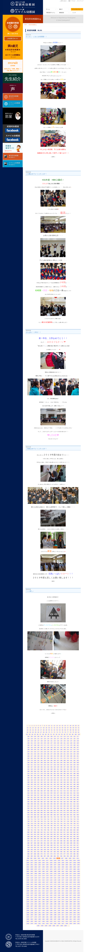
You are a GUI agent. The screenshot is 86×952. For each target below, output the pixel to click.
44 (33, 730)
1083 (31, 871)
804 (74, 830)
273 (65, 758)
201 (38, 749)
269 (51, 758)
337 (65, 767)
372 (74, 771)
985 (38, 856)
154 (41, 743)
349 (51, 769)
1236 (28, 895)
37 (67, 727)
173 (51, 745)
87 (40, 734)
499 (71, 788)
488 (35, 788)
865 (65, 838)
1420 (35, 923)
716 (48, 819)
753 (65, 823)
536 (35, 795)
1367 (47, 914)
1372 (67, 914)
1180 (28, 886)
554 (41, 797)
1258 (59, 897)
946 (68, 849)
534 (28, 795)
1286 (59, 901)
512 (61, 790)
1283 (47, 901)
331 (45, 767)
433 (65, 780)
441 (38, 782)
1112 (35, 875)
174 (55, 745)
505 (38, 790)
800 (61, 830)
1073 (47, 869)
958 (55, 851)
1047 (55, 864)
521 (38, 793)
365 (51, 771)
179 (71, 745)
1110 (28, 875)
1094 (74, 871)
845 (51, 836)
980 (74, 854)
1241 (47, 895)
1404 (28, 921)
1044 (43, 864)
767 (58, 825)
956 (48, 851)
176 (61, 745)
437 (78, 780)
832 (61, 834)
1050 (67, 864)
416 (61, 777)
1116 (51, 875)
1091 (63, 871)
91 (51, 734)
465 (65, 784)
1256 (51, 897)
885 (78, 840)
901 (78, 843)
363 (45, 771)
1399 (63, 919)
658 (68, 810)
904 (35, 845)
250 (41, 756)
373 (78, 771)
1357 (63, 912)
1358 (67, 912)
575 (58, 799)
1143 (47, 880)
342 (28, 769)
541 (51, 795)
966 (28, 854)
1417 (78, 921)
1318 (74, 906)
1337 (39, 910)
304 (61, 762)
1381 (47, 917)
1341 (55, 910)
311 (32, 764)
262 (28, 758)
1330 (67, 908)
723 (71, 819)
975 (58, 854)
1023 (70, 860)
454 (28, 784)
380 (48, 773)
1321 (31, 908)
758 (28, 825)
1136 (74, 877)
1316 (67, 906)
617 (38, 806)
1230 (59, 893)
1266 (35, 899)
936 (35, 849)
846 (55, 836)
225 (65, 751)
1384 (59, 917)
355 (71, 769)
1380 (43, 917)
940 (48, 849)
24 (33, 727)
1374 (74, 914)
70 (49, 732)
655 (58, 810)
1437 (57, 925)
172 (48, 745)
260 (74, 756)
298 (41, 762)
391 (32, 775)
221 (51, 751)
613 (78, 804)
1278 (28, 901)
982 (28, 856)
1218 (67, 890)
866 (68, 838)
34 (59, 727)
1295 (39, 904)
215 (32, 751)
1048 (59, 864)
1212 (43, 890)
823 (32, 834)
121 (38, 738)
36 (65, 727)
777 (38, 827)
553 (38, 797)
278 (28, 760)
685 (51, 814)
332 (48, 767)
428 (48, 780)
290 (68, 760)
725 (78, 819)
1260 (67, 897)
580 (74, 799)
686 (55, 814)
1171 (47, 884)
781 (51, 827)
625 (65, 806)
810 (41, 832)
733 (51, 821)
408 (35, 777)
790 (28, 830)
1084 (35, 871)
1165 (78, 882)
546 (68, 795)
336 (61, 767)
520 (35, 793)
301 (51, 762)
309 (78, 762)
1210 (35, 890)
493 (51, 788)
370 (68, 771)
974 (55, 854)
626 (68, 806)
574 (55, 799)
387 (71, 773)
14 (59, 725)
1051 (70, 864)
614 (28, 806)
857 (38, 838)
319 (58, 764)
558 (55, 797)
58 (70, 730)
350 (55, 769)
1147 (63, 880)
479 (58, 786)
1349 (31, 912)
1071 (39, 869)
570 (41, 799)
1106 (67, 873)
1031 (47, 862)
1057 (39, 867)
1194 (28, 888)
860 (48, 838)
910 (55, 845)
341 (78, 767)
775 (32, 827)
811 (45, 832)
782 (55, 827)
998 (28, 858)
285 (51, 760)
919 (32, 847)
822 (28, 834)
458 (41, 784)
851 (71, 836)
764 (48, 825)
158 (55, 743)
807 (32, 832)
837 (78, 834)
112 (61, 736)
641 (65, 808)
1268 (43, 899)
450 (68, 782)
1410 (51, 921)
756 (74, 823)
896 (61, 843)
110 (55, 736)
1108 (74, 873)
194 (68, 747)
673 (65, 812)
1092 (67, 871)
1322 (35, 908)
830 (55, 834)
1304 (74, 904)
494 (55, 788)
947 (71, 849)
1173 (55, 884)
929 (65, 847)
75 (62, 732)
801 (65, 830)
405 (78, 775)
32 (54, 727)
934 (28, 849)
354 (68, 769)
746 (41, 823)
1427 (63, 923)
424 (35, 780)
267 (45, 758)
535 (32, 795)
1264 (28, 899)
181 (78, 745)
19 (73, 725)
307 (71, 762)
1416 (74, 921)
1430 (74, 923)
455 (32, 784)
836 (74, 834)
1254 (43, 897)
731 (45, 821)
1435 (50, 925)
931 (71, 847)
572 (48, 799)
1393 (39, 919)
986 (41, 856)
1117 (55, 875)
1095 (78, 871)
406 (28, 777)
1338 (43, 910)
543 (58, 795)
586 (41, 801)
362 (41, 771)
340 (74, 767)
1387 (70, 917)
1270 (51, 899)
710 (28, 819)
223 (58, 751)
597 (78, 801)
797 (51, 830)
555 (45, 797)
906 (41, 845)
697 (38, 817)
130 (68, 738)
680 (35, 814)
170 (41, 745)
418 (68, 777)
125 (51, 738)
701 (51, 817)
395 (45, 775)
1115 (47, 875)
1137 (78, 877)
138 (41, 740)
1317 (70, 906)
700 (48, 817)
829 (51, 834)
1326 (51, 908)
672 (61, 812)
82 (27, 734)
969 (38, 854)
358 (28, 771)
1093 (70, 871)
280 (35, 760)
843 (45, 836)
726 (28, 821)
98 (69, 734)
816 (61, 832)
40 (75, 727)
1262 (74, 897)
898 (68, 843)
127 (58, 738)
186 (41, 747)
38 (70, 727)
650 (41, 810)
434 (68, 780)
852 (74, 836)
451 (71, 782)
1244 (59, 895)
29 (46, 727)
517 (78, 790)
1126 (35, 877)
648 (35, 810)
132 (74, 738)
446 (55, 782)
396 (48, 775)
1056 (35, 867)
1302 (67, 904)
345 (38, 769)
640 (61, 808)
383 (58, 773)
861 (51, 838)
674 (68, 812)
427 (45, 780)
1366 (43, 914)
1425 (55, 923)
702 (55, 817)
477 (51, 786)
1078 (67, 869)
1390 (28, 919)
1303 (70, 904)
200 (35, 749)
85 (35, 734)
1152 (28, 882)
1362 (28, 914)
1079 (70, 869)
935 (32, 849)
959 (58, 851)
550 (28, 797)
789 (78, 827)
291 (71, 760)
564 (74, 797)
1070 (35, 869)
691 (71, 814)
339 (71, 767)
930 (68, 847)
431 (58, 780)
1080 (74, 869)
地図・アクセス (71, 0)
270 (55, 758)
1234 (74, 893)
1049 (63, 864)
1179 (78, 884)
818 (68, 832)
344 (35, 769)
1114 (43, 875)
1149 (70, 880)
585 (38, 801)
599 (32, 804)
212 (74, 749)
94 (59, 734)
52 (54, 730)
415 (58, 777)
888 (35, 843)
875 (45, 840)
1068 (28, 869)
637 (51, 808)
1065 (70, 867)
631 (32, 808)
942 (55, 849)
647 (32, 810)
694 (28, 817)
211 (71, 749)
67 (41, 732)
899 (71, 843)
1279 (31, 901)
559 (58, 797)
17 (67, 725)
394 (41, 775)
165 (78, 743)
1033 (55, 862)
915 (71, 845)
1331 (70, 908)
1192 (74, 886)
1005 (54, 858)
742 (28, 823)
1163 (70, 882)
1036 (67, 862)
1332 (74, 908)
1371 (63, 914)
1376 (28, 917)
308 (74, 762)
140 (48, 740)
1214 (51, 890)
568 (35, 799)
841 (38, 836)
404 (74, 775)
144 (61, 740)
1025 (78, 860)
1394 (43, 919)
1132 (59, 877)
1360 (74, 912)
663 (32, 812)
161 (65, 743)
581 (78, 799)
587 (45, 801)
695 (32, 817)
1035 (63, 862)
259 (71, 756)
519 (32, 793)
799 (58, 830)
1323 (39, 908)
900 (74, 843)
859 (45, 838)
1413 (63, 921)
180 (74, 745)
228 (74, 751)
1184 (43, 886)
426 (41, 780)
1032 (51, 862)
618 (41, 806)
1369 (55, 914)
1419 (31, 923)
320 (61, 764)
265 (38, 758)
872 (35, 840)
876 (48, 840)
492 (48, 788)
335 (58, 767)
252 (48, 756)
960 (61, 851)
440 (35, 782)
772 (74, 825)
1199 (47, 888)
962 (68, 851)
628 (74, 806)
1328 (59, 908)
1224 (35, 893)
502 (28, 790)
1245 (63, 895)
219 (45, 751)
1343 (63, 910)
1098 (35, 873)
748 (48, 823)
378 (41, 773)
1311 (47, 906)
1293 (31, 904)
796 (48, 830)
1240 (43, 895)
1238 (35, 895)
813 (51, 832)
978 (68, 854)
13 (57, 725)
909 (51, 845)
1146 (59, 880)
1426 (59, 923)
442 (41, 782)
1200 (51, 888)
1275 (70, 899)
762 (41, 825)
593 (65, 801)
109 (51, 736)
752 (61, 823)
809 (38, 832)
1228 (51, 893)
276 (74, 758)
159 (58, 743)
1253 (39, 897)
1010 (74, 858)
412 (48, 777)
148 (74, 740)
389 (78, 773)
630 (28, 808)
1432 (38, 925)
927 (58, 847)
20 (75, 725)
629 (78, 806)
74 (59, 732)
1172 (51, 884)
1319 (78, 906)
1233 (70, 893)
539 (45, 795)
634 (41, 808)
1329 (63, 908)
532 (74, 793)
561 (65, 797)
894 (55, 843)
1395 (47, 919)
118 (28, 738)
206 (55, 749)
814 (55, 832)
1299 (55, 904)
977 (65, 854)
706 (68, 817)
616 (35, 806)
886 (28, 843)
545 (65, 795)
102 (28, 736)
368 (61, 771)
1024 (74, 860)
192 (61, 747)
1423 (47, 923)
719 (58, 819)
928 (61, 847)
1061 (55, 867)
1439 (65, 925)
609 (65, 804)
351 (58, 769)
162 (68, 743)
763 (45, 825)
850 (68, 836)
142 (55, 740)
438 (28, 782)
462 (55, 784)
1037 (70, 862)
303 (58, 762)
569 (38, 799)
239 (58, 754)
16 (65, 725)
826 (41, 834)
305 (65, 762)
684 (48, 814)
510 (55, 790)
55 (62, 730)
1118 (59, 875)
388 (74, 773)
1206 (74, 888)
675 (71, 812)
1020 (59, 860)
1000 (35, 858)
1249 (78, 895)
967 (32, 854)
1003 (46, 858)
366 (55, 771)
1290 (74, 901)
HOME (25, 24)
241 (65, 754)
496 (61, 788)
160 (61, 743)
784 (61, 827)
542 (55, 795)
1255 (47, 897)
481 (65, 786)
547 (71, 795)
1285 (55, 901)
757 (78, 823)
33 (57, 727)
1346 (74, 910)
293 (78, 760)
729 (38, 821)
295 (32, 762)
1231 (63, 893)
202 (41, 749)
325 (78, 764)
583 (32, 801)
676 (74, 812)
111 (58, 736)
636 (48, 808)
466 (68, 784)
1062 (59, 867)
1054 (28, 867)
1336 (35, 910)
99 (72, 734)
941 (51, 849)
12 (54, 725)
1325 (47, 908)
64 (33, 732)
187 (45, 747)
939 (45, 849)
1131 (55, 877)
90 (48, 734)
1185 (47, 886)
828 (48, 834)
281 (38, 760)
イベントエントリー (77, 9)
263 (32, 758)
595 (71, 801)
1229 (55, 893)
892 (48, 843)
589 (51, 801)
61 (78, 730)
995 (71, 856)
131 (71, 738)
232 (35, 754)
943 (58, 849)
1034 (59, 862)
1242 (51, 895)
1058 (43, 867)
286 (55, 760)
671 (58, 812)
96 (64, 734)
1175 (63, 884)
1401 (70, 919)
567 (32, 799)
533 (78, 793)
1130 (51, 877)
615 (32, 806)
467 (71, 784)
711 (32, 819)
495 (58, 788)
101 (79, 734)
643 (71, 808)
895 (58, 843)
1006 (58, 858)
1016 (43, 860)
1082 (28, 871)
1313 (55, 906)
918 (28, 847)
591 (58, 801)
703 (58, 817)
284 (48, 760)
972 (48, 854)
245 (78, 754)
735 (58, 821)
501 (78, 788)
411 (45, 777)
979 (71, 854)
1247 (70, 895)
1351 (39, 912)
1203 (63, 888)
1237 (31, 895)
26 (38, 727)
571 (45, 799)
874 (41, 840)
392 (35, 775)
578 (68, 799)
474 (41, 786)
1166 (28, 884)
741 (78, 821)
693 (78, 814)
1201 (55, 888)
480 (61, 786)
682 (41, 814)
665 (38, 812)
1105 (63, 873)
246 (28, 756)
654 (55, 810)
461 (51, 784)
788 (74, 827)
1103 (55, 873)
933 (78, 847)
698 (41, 817)
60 (75, 730)
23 (30, 727)
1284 (51, 901)
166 (28, 745)
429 (51, 780)
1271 (55, 899)
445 (51, 782)
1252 (35, 897)
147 (71, 740)
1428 (67, 923)
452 (74, 782)
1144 (51, 880)
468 (74, 784)
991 (58, 856)
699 (45, 817)
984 (35, 856)
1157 (47, 882)
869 (78, 838)
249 (38, 756)
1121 (70, 875)
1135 (70, 877)
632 (35, 808)
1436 (54, 925)
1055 (31, 867)
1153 (31, 882)
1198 (43, 888)
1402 (74, 919)
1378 (35, 917)
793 (38, 830)
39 (73, 727)
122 (41, 738)
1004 (50, 858)
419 (71, 777)
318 (55, 764)
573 (51, 799)
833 (65, 834)
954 (41, 851)
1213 (47, 890)
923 (45, 847)
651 (45, 810)
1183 (39, 886)
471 (32, 786)
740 (74, 821)
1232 (67, 893)
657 (65, 810)
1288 (67, 901)
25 (35, 727)
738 (68, 821)
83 (29, 734)
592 (61, 801)
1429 (70, 923)
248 (35, 756)
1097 (31, 873)
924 (48, 847)
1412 (59, 921)
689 (65, 814)
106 (41, 736)
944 (61, 849)
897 (65, 843)
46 (38, 730)
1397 (55, 919)
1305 (78, 904)
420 (74, 777)
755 (71, 823)
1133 (63, 877)
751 (58, 823)
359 (32, 771)
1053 (78, 864)
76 (65, 732)
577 (65, 799)
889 (38, 843)
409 (38, 777)
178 (68, 745)
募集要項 (64, 12)
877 (51, 840)
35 (62, 727)
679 (32, 814)
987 (45, 856)
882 (68, 840)
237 (51, 754)
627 (71, 806)
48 (43, 730)
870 (28, 840)
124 (48, 738)
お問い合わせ (63, 0)
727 (32, 821)
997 (78, 856)
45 (35, 730)
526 (55, 793)
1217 (63, 890)
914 (68, 845)
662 (28, 812)
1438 (61, 925)
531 (71, 793)
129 (65, 738)
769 (65, 825)
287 (58, 760)
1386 (67, 917)
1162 (67, 882)
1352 (43, 912)
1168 (35, 884)
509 (51, 790)
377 (38, 773)
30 (49, 727)
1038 (74, 862)
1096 (28, 873)
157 (51, 743)
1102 (51, 873)
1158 (51, 882)
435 (71, 780)
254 (55, 756)
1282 (43, 901)
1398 (59, 919)
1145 (55, 880)
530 (68, 793)
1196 (35, 888)
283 (45, 760)
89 (45, 734)
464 (61, 784)
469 (78, 784)
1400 (67, 919)
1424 (51, 923)
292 (74, 760)
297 (38, 762)
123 (45, 738)
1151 (78, 880)
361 (38, 771)
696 (35, 817)
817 (65, 832)
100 (76, 734)
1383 (55, 917)
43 (30, 730)
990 (55, 856)
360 (35, 771)
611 (71, 804)
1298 (51, 904)
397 (51, 775)
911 (58, 845)
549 (78, 795)
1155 (39, 882)
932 (74, 847)
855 (32, 838)
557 (51, 797)
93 (56, 734)
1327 (55, 908)
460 (48, 784)
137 (38, 740)
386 (68, 773)
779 (45, 827)
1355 (55, 912)
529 (65, 793)
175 (58, 745)
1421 (39, 923)
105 (38, 736)
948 (74, 849)
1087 (47, 871)
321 (65, 764)
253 (51, 756)
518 (28, 793)
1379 (39, 917)
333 (51, 767)
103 (32, 736)
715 (45, 819)
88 (43, 734)
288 (61, 760)
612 (74, 804)
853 (78, 836)
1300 (59, 904)
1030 (43, 862)
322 (68, 764)
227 (71, 751)
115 (71, 736)
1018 (51, 860)
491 (45, 788)
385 (65, 773)
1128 (43, 877)
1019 (55, 860)
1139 (31, 880)
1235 (78, 893)
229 (78, 751)
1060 (51, 867)
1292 (28, 904)
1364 (35, 914)
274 (68, 758)
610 (68, 804)
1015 (39, 860)
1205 (70, 888)
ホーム (51, 9)
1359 (70, 912)
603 (45, 804)
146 (68, 740)
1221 (78, 890)
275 (71, 758)
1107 (70, 873)
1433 (42, 925)
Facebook (13, 129)
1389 (78, 917)
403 (71, 775)
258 (68, 756)
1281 (39, 901)
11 (51, 725)
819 (71, 832)
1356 (59, 912)
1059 (47, 867)
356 (74, 769)
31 (51, 727)
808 (35, 832)
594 (68, 801)
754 (68, 823)
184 (35, 747)
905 (38, 845)
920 (35, 847)
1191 (70, 886)
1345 (70, 910)
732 (48, 821)
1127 (39, 877)
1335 (31, 910)
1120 (67, 875)
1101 (47, 873)
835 (71, 834)
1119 (63, 875)
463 (58, 784)
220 (48, 751)
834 (68, 834)
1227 (47, 893)
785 (65, 827)
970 (41, 854)
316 (48, 764)
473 (38, 786)
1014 (35, 860)
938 (41, 849)
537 (38, 795)
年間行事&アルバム (51, 12)
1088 (51, 871)
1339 (47, 910)
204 (48, 749)
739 (71, 821)
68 (43, 732)
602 (41, 804)
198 (28, 749)
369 (65, 771)
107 (45, 736)
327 (32, 767)
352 (61, 769)
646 (28, 810)
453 (78, 782)
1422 (43, 923)
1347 (78, 910)
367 (58, 771)
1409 (47, 921)
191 (58, 747)
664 (35, 812)
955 (45, 851)
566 (28, 799)
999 (31, 858)
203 (45, 749)
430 (55, 780)
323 (71, 764)
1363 (31, 914)
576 (61, 799)
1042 (35, 864)
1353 (47, 912)
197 (78, 747)
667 (45, 812)
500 (74, 788)
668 (48, 812)
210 (68, 749)
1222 (28, 893)
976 (61, 854)
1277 (78, 899)
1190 (67, 886)
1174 (59, 884)
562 (68, 797)
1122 (74, 875)
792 (35, 830)
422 (28, 780)
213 (78, 749)
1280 (35, 901)
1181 (31, 886)
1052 (74, 864)
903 (32, 845)
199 (32, 749)
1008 (66, 858)
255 (58, 756)
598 (28, 804)
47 (41, 730)
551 (32, 797)
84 (32, 734)
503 (32, 790)
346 (41, 769)
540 (48, 795)
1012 (28, 860)
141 (51, 740)
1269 (47, 899)
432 (61, 780)
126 (55, 738)
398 (55, 775)
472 (35, 786)
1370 (59, 914)
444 (48, 782)
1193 (78, 886)
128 (61, 738)
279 (32, 760)
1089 (55, 871)
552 (35, 797)
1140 (35, 880)
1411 (55, 921)
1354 (51, 912)
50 (49, 730)
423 (32, 780)
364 (48, 771)
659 (71, 810)
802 (68, 830)
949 (78, 849)
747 (45, 823)
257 (65, 756)
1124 (28, 877)
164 (74, 743)
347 (45, 769)
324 (74, 764)
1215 (55, 890)
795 (45, 830)
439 (32, 782)
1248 (74, 895)
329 (38, 767)
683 (45, 814)
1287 (63, 901)
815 (58, 832)
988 (48, 856)
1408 (43, 921)
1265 (31, 899)
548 (74, 795)
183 (32, 747)
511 (58, 790)
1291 (78, 901)
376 (35, 773)
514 (68, 790)
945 (65, 849)
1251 (31, 897)
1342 (59, 910)
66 (38, 732)
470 (28, 786)
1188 (59, 886)
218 (41, 751)
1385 (63, 917)
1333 (78, 908)
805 (78, 830)
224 (61, 751)
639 (58, 808)
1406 (35, 921)
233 (38, 754)
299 (45, 762)
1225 (39, 893)
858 (41, 838)
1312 (51, 906)
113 (65, 736)
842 (41, 836)
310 (28, 764)
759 (32, 825)
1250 (28, 897)
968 (35, 854)
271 (58, 758)
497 (65, 788)
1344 (67, 910)
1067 (78, 867)
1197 (39, 888)
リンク (77, 12)
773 (78, 825)
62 (27, 732)
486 (28, 788)
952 (35, 851)
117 (78, 736)
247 (32, 756)
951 (32, 851)
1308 (35, 906)
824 (35, 834)
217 (38, 751)
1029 (39, 862)
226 (68, 751)
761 (38, 825)
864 (61, 838)
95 (61, 734)
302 (55, 762)
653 (51, 810)
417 (65, 777)
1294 (35, 904)
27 (41, 727)
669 (51, 812)
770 (68, 825)
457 (38, 784)
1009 (70, 858)
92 (53, 734)
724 (74, 819)
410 (41, 777)
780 (48, 827)
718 (55, 819)
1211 (39, 890)
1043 (39, 864)
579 (71, 799)
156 (48, 743)
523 (45, 793)
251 (45, 756)
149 (78, 740)
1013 (31, 860)
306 (68, 762)
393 (38, 775)
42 (27, 730)
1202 (59, 888)
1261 (70, 897)
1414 (67, 921)
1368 (51, 914)
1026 (28, 862)
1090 (59, 871)
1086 (43, 871)
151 (32, 743)
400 (61, 775)
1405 (31, 921)
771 (71, 825)
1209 (31, 890)
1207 (78, 888)
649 (38, 810)
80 (75, 732)
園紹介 (64, 9)
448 (61, 782)
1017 (47, 860)
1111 (31, 875)
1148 (67, 880)
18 (70, 725)
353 (65, 769)
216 (35, 751)
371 (71, 771)
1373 (70, 914)
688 (61, 814)
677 (78, 812)
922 (41, 847)
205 (51, 749)
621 (51, 806)
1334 (28, 910)
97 (67, 734)
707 (71, 817)
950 (28, 851)
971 (45, 854)
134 (28, 740)
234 (41, 754)
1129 (47, 877)
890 (41, 843)
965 (78, 851)
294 (28, 762)
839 (32, 836)
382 (55, 773)
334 (55, 767)
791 (32, 830)
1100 (43, 873)
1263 (78, 897)
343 (32, 769)
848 (61, 836)
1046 (51, 864)
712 (35, 819)
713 (38, 819)
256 (61, 756)
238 (55, 754)
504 (35, 790)
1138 (28, 880)
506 (41, 790)
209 (65, 749)
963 (71, 851)
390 (28, 775)
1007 (62, 858)
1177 (70, 884)
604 (48, 804)
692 (74, 814)
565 (78, 797)
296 (35, 762)
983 (32, 856)
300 (48, 762)
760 (35, 825)
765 (51, 825)
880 (61, 840)
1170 (43, 884)
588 (48, 801)
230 (28, 754)
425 (38, 780)
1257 (55, 897)
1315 (63, 906)
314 (41, 764)
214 (28, 751)
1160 (59, 882)
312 (35, 764)
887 (32, 843)
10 (49, 725)
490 (41, 788)
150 (28, 743)
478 (55, 786)
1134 (67, 877)
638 (55, 808)
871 (32, 840)
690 (68, 814)
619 (45, 806)
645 (78, 808)
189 (51, 747)
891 (45, 843)
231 (32, 754)
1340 (51, 910)
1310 (43, 906)
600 (35, 804)
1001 (39, 858)
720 (61, 819)
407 (32, 777)
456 (35, 784)
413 (51, 777)
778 (41, 827)
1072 (43, 869)
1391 (31, 919)
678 (28, 814)
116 (74, 736)
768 (61, 825)
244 (74, 754)
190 (55, 747)
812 (48, 832)
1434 (46, 925)
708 (74, 817)
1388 (74, 917)
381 (51, 773)
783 (58, 827)
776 (35, 827)
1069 (31, 869)
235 (45, 754)
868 (74, 838)
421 (78, 777)
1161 (63, 882)
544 (61, 795)
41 (78, 727)
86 (37, 734)
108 (48, 736)
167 (32, 745)
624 (61, 806)
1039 (78, 862)
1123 (78, 875)
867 (71, 838)
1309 (39, 906)
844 (48, 836)
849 (65, 836)
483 (71, 786)
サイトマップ (80, 0)
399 (58, 775)
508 (48, 790)
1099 (39, 873)
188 (48, 747)
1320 (28, 908)
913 (65, 845)
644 (74, 808)
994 (68, 856)
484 (74, 786)
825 (38, 834)
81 (78, 732)
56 (65, 730)
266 (41, 758)
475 (45, 786)
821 (78, 832)
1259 (63, 897)
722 (68, 819)
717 (51, 819)
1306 (28, 906)
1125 (31, 877)
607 (58, 804)
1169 (39, 884)
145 (65, 740)
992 (61, 856)
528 (61, 793)
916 (74, 845)
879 (58, 840)
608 (61, 804)
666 (41, 812)
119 (32, 738)
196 (74, 747)
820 (74, 832)
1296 (43, 904)
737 (65, 821)
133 (78, 738)
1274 (67, 899)
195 (71, 747)
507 (45, 790)
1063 (63, 867)
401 (65, 775)
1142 (43, 880)
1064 (67, 867)
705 (65, 817)
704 (61, 817)
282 (41, 760)
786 (68, 827)
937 (38, 849)
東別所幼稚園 (43, 7)
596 (74, 801)
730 (41, 821)
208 (61, 749)
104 (35, 736)
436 (74, 780)
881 (65, 840)
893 (51, 843)
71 (51, 732)
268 (48, 758)
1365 (39, 914)
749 (51, 823)
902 (28, 845)
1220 (74, 890)
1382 (51, 917)
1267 (39, 899)
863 (58, 838)
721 (65, 819)
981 (78, 854)
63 (30, 732)
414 (55, 777)
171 (45, 745)
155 (45, 743)
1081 (78, 869)
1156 (43, 882)
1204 (67, 888)
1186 (51, 886)
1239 (39, 895)
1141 (39, 880)
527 (58, 793)
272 (61, 758)
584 (35, 801)
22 (27, 727)
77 (67, 732)
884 (74, 840)
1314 (59, 906)
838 (28, 836)
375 (32, 773)
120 (35, 738)
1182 (35, 886)
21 (78, 725)
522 (41, 793)
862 (55, 838)
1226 (43, 893)
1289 (70, 901)
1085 (39, 871)
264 (35, 758)
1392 (35, 919)
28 (43, 727)
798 (55, 830)
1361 (78, 912)
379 (45, 773)
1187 (55, 886)
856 (35, 838)
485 (78, 786)
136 (35, 740)
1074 (51, 869)
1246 (67, 895)
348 (48, 769)
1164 (74, 882)
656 (61, 810)
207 (58, 749)
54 (59, 730)
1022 (67, 860)
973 (51, 854)
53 (57, 730)
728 (35, 821)
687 (58, 814)
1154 (35, 882)
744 (35, 823)
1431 (78, 923)
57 (67, 730)
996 (74, 856)
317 (51, 764)
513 (65, 790)
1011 (78, 858)
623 (58, 806)
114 (68, 736)
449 (65, 782)
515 (71, 790)
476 (48, 786)
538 (41, 795)
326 (28, 767)
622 (55, 806)
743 (32, 823)
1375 (78, 914)
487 (32, 788)
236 (48, 754)
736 (61, 821)
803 (71, 830)
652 (48, 810)
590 (55, 801)
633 (38, 808)
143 (58, 740)
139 (45, 740)
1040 (28, 864)
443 (45, 782)
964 (74, 851)
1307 (31, 906)
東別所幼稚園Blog (33, 24)
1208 (28, 890)
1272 (59, 899)
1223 (31, 893)
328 (35, 767)
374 (28, 773)
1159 (55, 882)
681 (38, 814)
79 (73, 732)
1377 (31, 917)
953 (38, 851)
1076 (59, 869)
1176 (67, 884)
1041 (31, 864)
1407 (39, 921)
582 (28, 801)
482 (68, 786)
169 (38, 745)
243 (71, 754)
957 (51, 851)
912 (61, 845)
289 (65, 760)
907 (45, 845)
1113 (39, 875)
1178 (74, 884)
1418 (28, 923)
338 (68, 767)
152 (35, 743)
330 (41, 767)
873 (38, 840)
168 (35, 745)
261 (78, 756)
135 (32, 740)
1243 (55, 895)
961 (65, 851)
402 (68, 775)
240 (61, 754)
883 (71, 840)
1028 (35, 862)
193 (65, 747)
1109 (78, 873)
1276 (74, 899)
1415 (70, 921)
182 (28, 747)
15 (62, 725)
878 (55, 840)
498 (68, 788)
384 (61, 773)
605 (51, 804)
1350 (35, 912)
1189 (63, 886)
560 (61, 797)
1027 (31, 862)
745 (38, 823)
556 (48, 797)
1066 (74, 867)
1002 (43, 858)
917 (78, 845)
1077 (63, 869)
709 (78, 817)
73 (57, 732)
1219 (70, 890)
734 (55, 821)
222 (55, 751)
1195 (31, 888)
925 (51, 847)
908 (48, 845)
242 (68, 754)
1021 (63, 860)
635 (45, 808)
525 (51, 793)
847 (58, 836)
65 (35, 732)
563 (71, 797)
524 (48, 793)
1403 (78, 919)
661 (78, 810)
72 (54, 732)
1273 (63, 899)
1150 (74, 880)
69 (46, 732)
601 (38, 804)
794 (41, 830)
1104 (59, 873)
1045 (47, 864)
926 (55, 847)
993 (65, 856)
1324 (43, 908)
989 (51, 856)
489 (38, 788)
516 (74, 790)
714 (41, 819)
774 (28, 827)
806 (28, 832)
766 (55, 825)
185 (38, 747)
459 (45, 784)
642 (68, 808)
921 (38, 847)
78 (70, 732)
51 (51, 730)
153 (38, 743)
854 (28, 838)
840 (35, 836)
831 (58, 834)
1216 (59, 890)
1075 (55, 869)
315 (45, 764)
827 (45, 834)
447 (58, 782)
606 (55, 804)
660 (74, 810)
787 (71, 827)
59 (73, 730)
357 (78, 769)
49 (46, 730)
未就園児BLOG (12, 38)
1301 (63, 904)
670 (55, 812)
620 (48, 806)
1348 (28, 912)
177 (65, 745)
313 (38, 764)
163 (71, 743)
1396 (51, 919)
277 (78, 758)
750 (55, 823)
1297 (47, 904)
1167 (31, 884)
